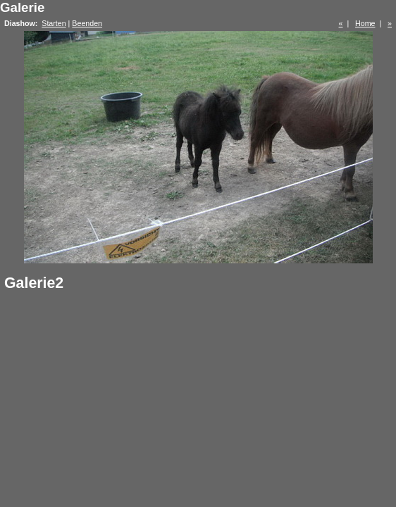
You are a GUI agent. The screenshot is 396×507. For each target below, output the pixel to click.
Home (365, 23)
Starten (54, 23)
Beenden (87, 23)
